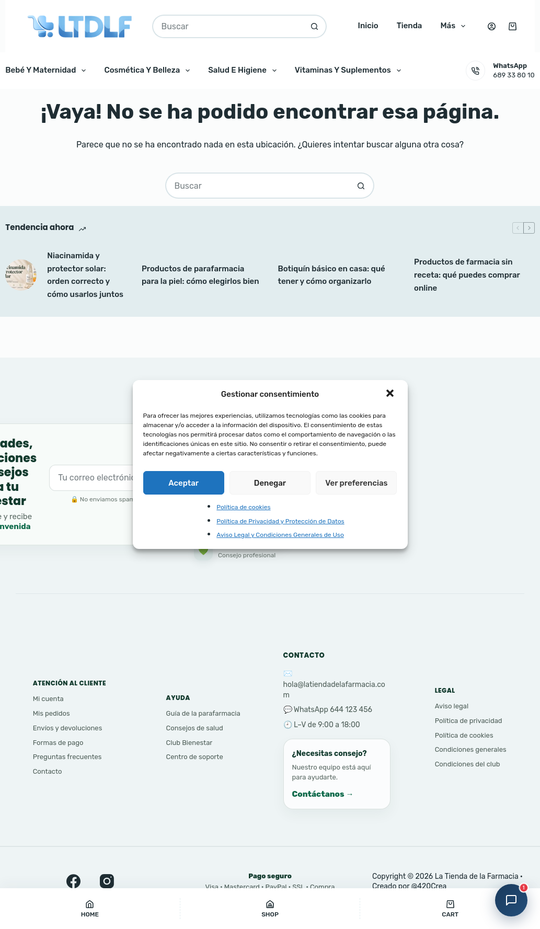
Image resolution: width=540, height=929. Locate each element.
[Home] (90, 908)
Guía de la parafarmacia (203, 713)
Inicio (368, 25)
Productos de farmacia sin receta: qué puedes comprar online (467, 275)
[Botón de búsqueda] (315, 26)
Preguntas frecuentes (67, 757)
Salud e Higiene (244, 70)
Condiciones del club (467, 764)
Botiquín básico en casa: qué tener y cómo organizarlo (331, 275)
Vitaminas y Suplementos (350, 70)
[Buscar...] (227, 26)
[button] (391, 394)
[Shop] (270, 908)
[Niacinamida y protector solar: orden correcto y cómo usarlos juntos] (21, 275)
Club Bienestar (189, 743)
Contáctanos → (323, 794)
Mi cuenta (48, 699)
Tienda (409, 25)
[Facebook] (75, 881)
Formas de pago (58, 743)
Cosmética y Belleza (149, 70)
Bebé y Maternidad (47, 70)
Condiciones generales (471, 749)
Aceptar (183, 483)
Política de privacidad (468, 721)
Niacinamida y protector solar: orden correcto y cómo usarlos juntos (85, 275)
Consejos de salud (194, 728)
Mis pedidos (51, 713)
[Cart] (450, 908)
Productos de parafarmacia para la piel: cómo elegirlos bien (200, 275)
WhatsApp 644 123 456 (333, 709)
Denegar (270, 483)
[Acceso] (492, 26)
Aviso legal (451, 706)
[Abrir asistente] (511, 900)
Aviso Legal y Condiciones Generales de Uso (280, 534)
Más (454, 26)
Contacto (47, 771)
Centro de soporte (194, 757)
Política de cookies (243, 507)
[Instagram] (109, 881)
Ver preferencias (356, 483)
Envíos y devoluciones (67, 728)
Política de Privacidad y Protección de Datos (280, 521)
